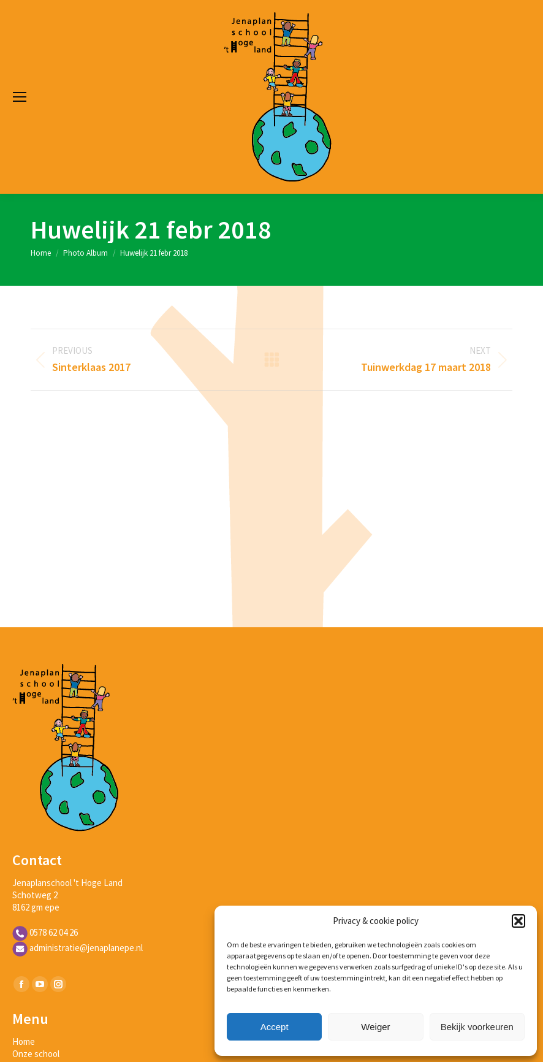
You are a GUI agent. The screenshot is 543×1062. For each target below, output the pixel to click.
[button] (518, 921)
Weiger (375, 1027)
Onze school (35, 1054)
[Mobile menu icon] (19, 97)
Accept (274, 1027)
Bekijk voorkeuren (477, 1027)
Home (23, 1041)
